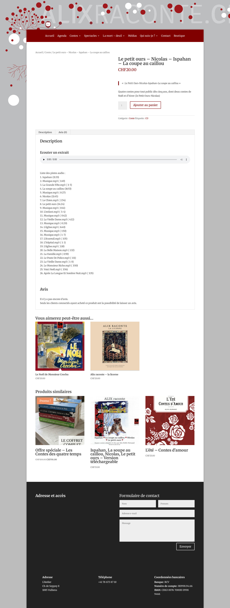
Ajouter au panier (145, 105)
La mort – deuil (112, 36)
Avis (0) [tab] (63, 132)
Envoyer (185, 546)
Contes (74, 36)
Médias (132, 36)
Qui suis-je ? (147, 36)
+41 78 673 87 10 (107, 582)
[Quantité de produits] (122, 105)
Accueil (49, 36)
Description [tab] (45, 132)
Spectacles (90, 36)
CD (146, 118)
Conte (48, 52)
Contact (166, 36)
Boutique (179, 36)
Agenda (61, 36)
